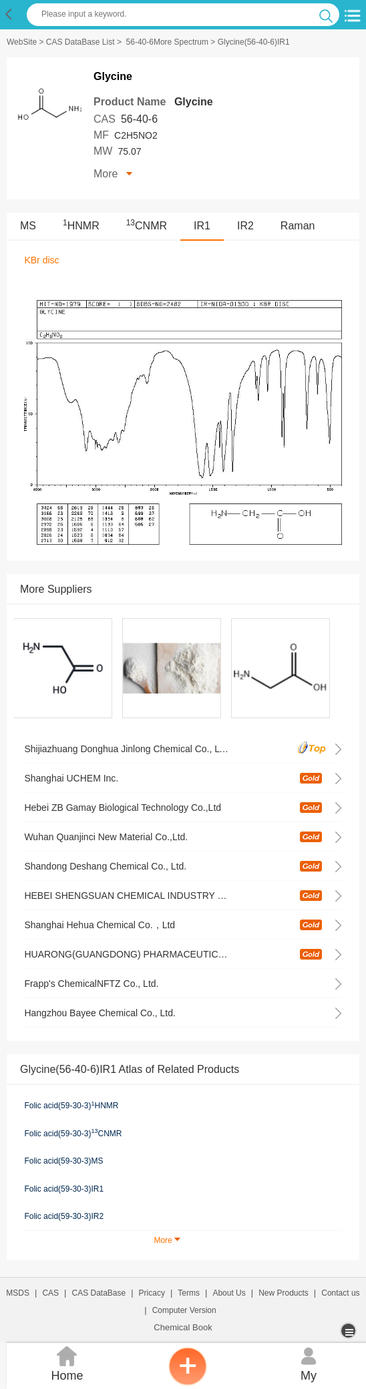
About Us (228, 1293)
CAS (50, 1293)
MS (28, 225)
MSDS (17, 1293)
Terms (189, 1293)
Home (67, 1362)
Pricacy (152, 1293)
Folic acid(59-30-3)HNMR (71, 1105)
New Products (283, 1293)
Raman (298, 225)
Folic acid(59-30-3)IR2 (64, 1216)
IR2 (245, 225)
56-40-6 (139, 119)
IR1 (202, 225)
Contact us (340, 1293)
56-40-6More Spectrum (167, 42)
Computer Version (184, 1310)
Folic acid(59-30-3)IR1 (64, 1189)
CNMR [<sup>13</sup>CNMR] (146, 225)
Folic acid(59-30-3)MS (63, 1161)
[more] (349, 1330)
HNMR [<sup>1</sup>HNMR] (81, 225)
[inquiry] (188, 1382)
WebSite (22, 42)
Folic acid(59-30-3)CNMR (73, 1133)
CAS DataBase (99, 1293)
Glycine (193, 101)
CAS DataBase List (80, 42)
